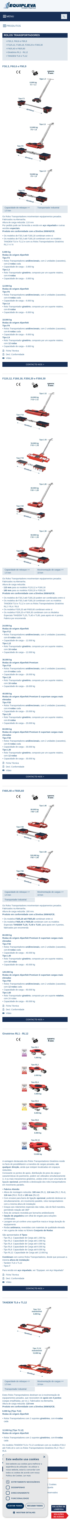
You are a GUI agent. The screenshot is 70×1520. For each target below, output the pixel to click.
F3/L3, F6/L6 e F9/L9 (17, 41)
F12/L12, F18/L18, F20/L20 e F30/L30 (25, 45)
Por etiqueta (47, 1487)
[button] (25, 1512)
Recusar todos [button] (35, 1505)
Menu (8, 16)
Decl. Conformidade (15, 354)
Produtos (12, 26)
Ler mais (27, 1475)
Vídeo (8, 358)
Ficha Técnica (12, 351)
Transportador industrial (48, 207)
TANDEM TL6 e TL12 (17, 56)
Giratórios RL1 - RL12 (18, 52)
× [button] (44, 1457)
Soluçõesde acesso (59, 1515)
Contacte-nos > (35, 364)
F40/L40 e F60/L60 (16, 48)
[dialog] (25, 1485)
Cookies (53, 1484)
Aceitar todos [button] (15, 1505)
